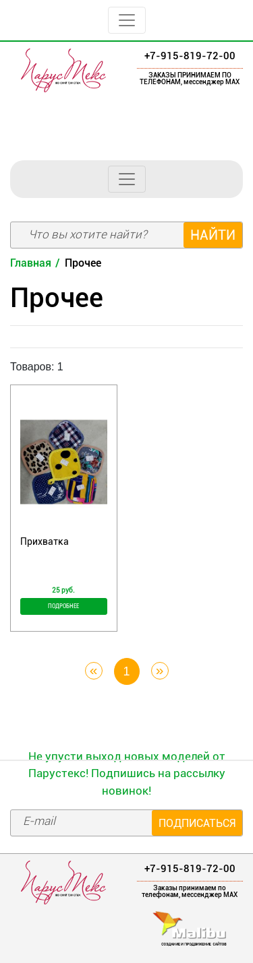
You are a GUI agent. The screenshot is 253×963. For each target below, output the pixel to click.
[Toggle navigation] (127, 20)
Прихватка (44, 541)
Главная (30, 263)
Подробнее (63, 606)
